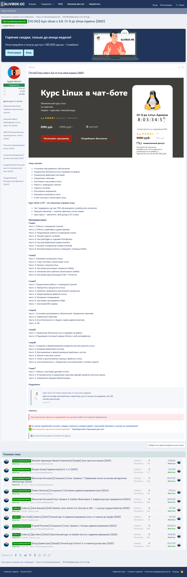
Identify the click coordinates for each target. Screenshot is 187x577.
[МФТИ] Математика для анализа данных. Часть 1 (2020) (13, 135)
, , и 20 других (52, 435)
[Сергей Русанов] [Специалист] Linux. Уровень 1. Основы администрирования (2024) (74, 525)
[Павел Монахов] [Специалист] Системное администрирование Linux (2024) (70, 490)
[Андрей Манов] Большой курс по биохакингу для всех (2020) (13, 168)
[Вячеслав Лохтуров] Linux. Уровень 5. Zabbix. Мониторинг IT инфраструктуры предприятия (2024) (81, 499)
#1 (182, 67)
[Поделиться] (179, 67)
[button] (54, 4)
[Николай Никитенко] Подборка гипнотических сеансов (13, 109)
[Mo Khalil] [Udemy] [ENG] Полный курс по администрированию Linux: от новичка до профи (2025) (71, 516)
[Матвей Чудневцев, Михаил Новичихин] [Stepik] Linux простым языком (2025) (71, 460)
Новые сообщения (8, 11)
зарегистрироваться (97, 417)
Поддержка (46, 4)
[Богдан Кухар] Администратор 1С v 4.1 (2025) (55, 469)
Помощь (175, 571)
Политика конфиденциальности (157, 571)
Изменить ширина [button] (11, 571)
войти (81, 417)
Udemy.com (33, 511)
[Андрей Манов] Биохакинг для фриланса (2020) (13, 181)
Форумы (32, 4)
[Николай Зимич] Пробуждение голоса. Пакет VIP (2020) (12, 122)
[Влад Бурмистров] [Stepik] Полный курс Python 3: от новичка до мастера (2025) (73, 543)
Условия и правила (135, 571)
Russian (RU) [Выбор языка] (26, 571)
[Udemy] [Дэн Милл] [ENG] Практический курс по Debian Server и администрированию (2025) (69, 534)
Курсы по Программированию (41, 463)
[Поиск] (180, 5)
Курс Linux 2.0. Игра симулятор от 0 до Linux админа (67, 392)
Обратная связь (119, 571)
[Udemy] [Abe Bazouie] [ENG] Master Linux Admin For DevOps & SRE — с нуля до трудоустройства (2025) (75, 508)
